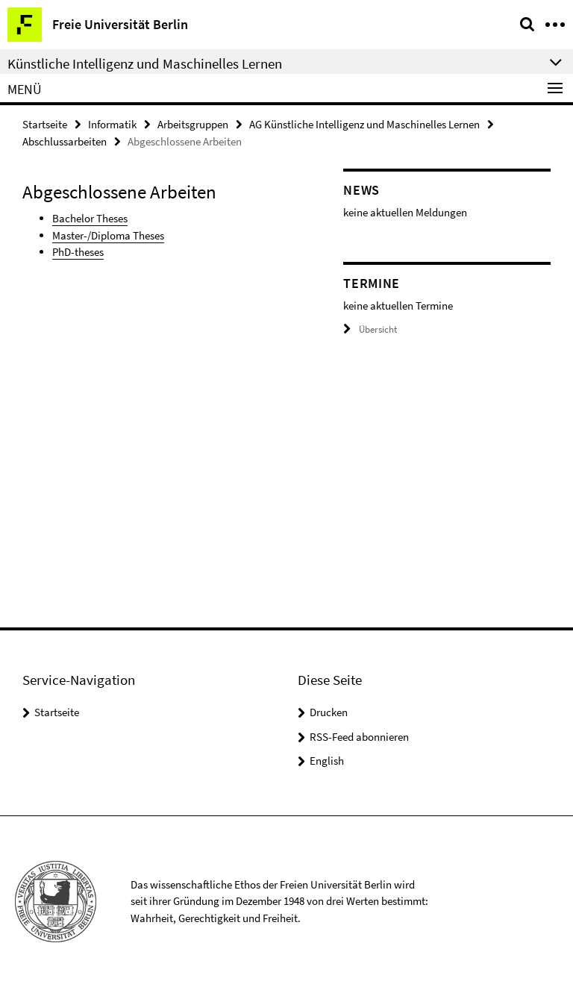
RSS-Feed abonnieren (359, 737)
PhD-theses (78, 252)
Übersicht (370, 329)
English (327, 760)
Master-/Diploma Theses (108, 235)
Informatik (112, 124)
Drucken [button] (329, 712)
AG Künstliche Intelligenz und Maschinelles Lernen (364, 124)
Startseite (44, 124)
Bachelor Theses (90, 218)
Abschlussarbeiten (64, 141)
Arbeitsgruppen (192, 124)
